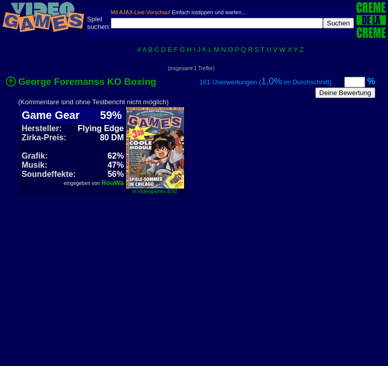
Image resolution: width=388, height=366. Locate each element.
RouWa (112, 183)
